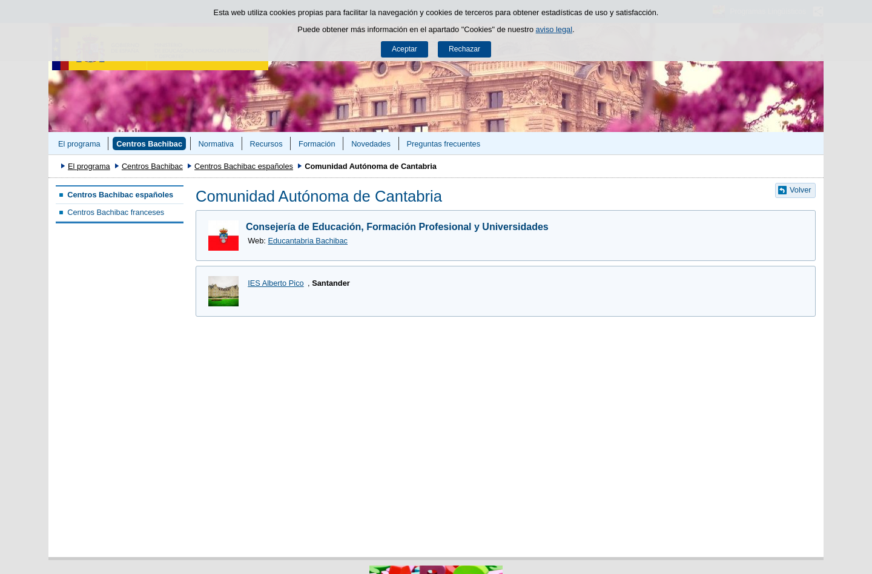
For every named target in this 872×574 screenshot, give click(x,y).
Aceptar (404, 49)
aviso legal (554, 29)
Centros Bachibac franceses (115, 212)
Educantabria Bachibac (308, 240)
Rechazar (464, 49)
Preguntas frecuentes (443, 143)
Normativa (216, 143)
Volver (800, 189)
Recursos (265, 143)
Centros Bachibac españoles (243, 166)
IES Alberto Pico (275, 283)
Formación (317, 143)
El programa (79, 143)
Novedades (371, 143)
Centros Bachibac (149, 143)
